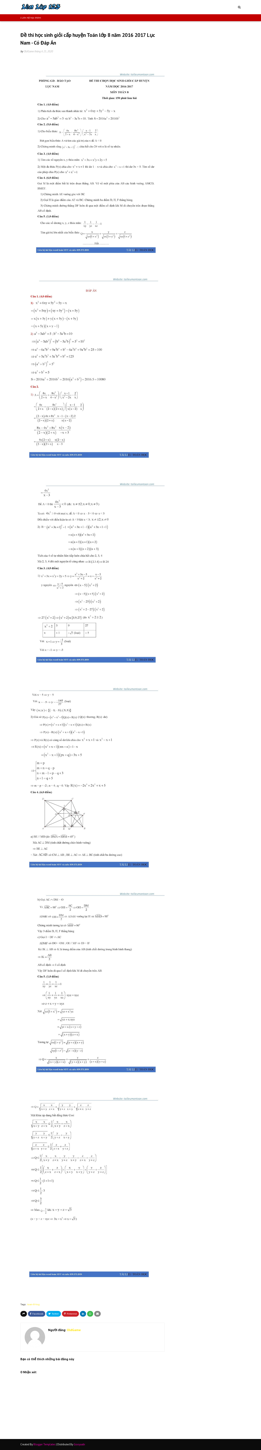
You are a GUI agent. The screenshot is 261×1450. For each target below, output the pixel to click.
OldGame (29, 51)
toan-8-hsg (33, 1304)
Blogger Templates (44, 1444)
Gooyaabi (79, 1444)
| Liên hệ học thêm (30, 17)
